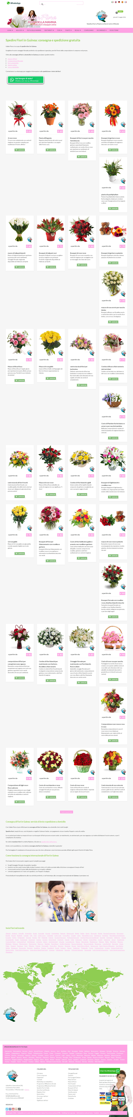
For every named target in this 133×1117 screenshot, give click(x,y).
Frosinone (120, 1053)
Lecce (52, 1055)
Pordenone (77, 1057)
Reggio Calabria (17, 1059)
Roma (47, 1059)
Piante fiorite (72, 1096)
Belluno (87, 1051)
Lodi (63, 1055)
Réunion (60, 946)
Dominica (105, 935)
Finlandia (44, 938)
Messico (120, 942)
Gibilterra (117, 938)
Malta (107, 942)
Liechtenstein (53, 942)
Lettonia (39, 942)
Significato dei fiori (42, 1100)
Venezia (71, 1062)
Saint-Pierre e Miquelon (107, 946)
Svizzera (63, 948)
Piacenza (46, 1057)
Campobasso (15, 1053)
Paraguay (20, 946)
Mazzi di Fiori (72, 1079)
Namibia (47, 944)
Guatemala (23, 940)
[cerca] (61, 4)
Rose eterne (114, 30)
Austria (47, 933)
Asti (58, 1051)
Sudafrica (37, 948)
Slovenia (30, 948)
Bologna (102, 1051)
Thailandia (84, 948)
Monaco (15, 944)
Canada (26, 935)
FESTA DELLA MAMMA (34, 30)
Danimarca (97, 935)
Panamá (13, 946)
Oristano (31, 1057)
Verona (84, 1062)
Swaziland (50, 948)
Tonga (91, 948)
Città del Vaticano (77, 950)
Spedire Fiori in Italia (43, 1088)
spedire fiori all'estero (49, 842)
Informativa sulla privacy (85, 1113)
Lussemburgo (70, 942)
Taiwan (69, 948)
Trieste (24, 1062)
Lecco (47, 1055)
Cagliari (7, 1053)
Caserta (23, 1053)
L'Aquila (46, 1051)
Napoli (13, 1057)
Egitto (14, 938)
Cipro (79, 935)
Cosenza (65, 1053)
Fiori (59, 30)
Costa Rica (66, 935)
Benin (87, 933)
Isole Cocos (42, 935)
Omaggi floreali (72, 1073)
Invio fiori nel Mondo (43, 1090)
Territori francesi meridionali (89, 938)
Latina (68, 1055)
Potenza (118, 1057)
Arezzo (53, 1051)
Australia (41, 933)
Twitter (7, 1109)
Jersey (113, 940)
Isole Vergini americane (117, 950)
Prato (84, 1057)
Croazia (73, 935)
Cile (31, 935)
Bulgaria (19, 935)
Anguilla (21, 933)
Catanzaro (79, 1053)
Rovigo (58, 1059)
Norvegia (115, 944)
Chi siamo (40, 1073)
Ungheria (60, 940)
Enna (85, 1053)
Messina (87, 1055)
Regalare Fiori (41, 1092)
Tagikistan (76, 948)
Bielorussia (70, 933)
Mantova (100, 1055)
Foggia (97, 1053)
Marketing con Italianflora (44, 1082)
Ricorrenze (101, 30)
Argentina (28, 933)
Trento (122, 1059)
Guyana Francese (60, 938)
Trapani (13, 1062)
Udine (37, 1062)
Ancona (24, 1051)
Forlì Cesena (111, 1053)
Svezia (57, 948)
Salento (27, 1090)
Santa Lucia (94, 946)
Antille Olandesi (65, 944)
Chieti (30, 1053)
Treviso (30, 1062)
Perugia (65, 1057)
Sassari (97, 1059)
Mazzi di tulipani (73, 1090)
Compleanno (89, 30)
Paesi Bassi (54, 944)
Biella (81, 1051)
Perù (26, 946)
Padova (52, 1057)
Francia (51, 938)
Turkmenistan (98, 948)
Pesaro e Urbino (98, 1057)
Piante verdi (71, 1094)
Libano (45, 942)
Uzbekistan (59, 950)
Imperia (27, 1055)
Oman (121, 944)
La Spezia (83, 1059)
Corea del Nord (10, 942)
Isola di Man (93, 940)
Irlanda (85, 940)
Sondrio (76, 1059)
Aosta (31, 1051)
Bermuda (94, 933)
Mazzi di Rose (72, 1082)
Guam (17, 940)
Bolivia (100, 933)
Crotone (40, 1055)
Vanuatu (67, 950)
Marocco (40, 944)
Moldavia (8, 944)
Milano (93, 1055)
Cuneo (46, 1053)
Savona (103, 1059)
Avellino (63, 1051)
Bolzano (122, 1051)
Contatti (39, 1079)
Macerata (80, 1055)
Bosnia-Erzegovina (109, 933)
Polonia (38, 946)
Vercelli (64, 1062)
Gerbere (70, 1075)
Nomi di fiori (40, 1094)
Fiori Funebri (72, 1084)
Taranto (109, 1059)
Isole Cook (57, 935)
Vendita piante (72, 1092)
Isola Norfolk (107, 944)
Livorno (57, 1055)
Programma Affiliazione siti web (46, 1084)
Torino (7, 1062)
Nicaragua (98, 944)
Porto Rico (53, 946)
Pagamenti (40, 1077)
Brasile (8, 935)
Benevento (94, 1051)
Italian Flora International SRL (51, 1113)
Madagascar (94, 942)
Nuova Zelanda (88, 944)
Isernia (34, 1055)
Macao (78, 942)
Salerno (64, 1059)
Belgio (77, 933)
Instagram (16, 1109)
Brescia (115, 1051)
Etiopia (34, 938)
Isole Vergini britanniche (100, 950)
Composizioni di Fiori (74, 1086)
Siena (70, 1059)
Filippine (31, 946)
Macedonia (84, 942)
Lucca (73, 1055)
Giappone (107, 940)
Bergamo (75, 1051)
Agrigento (8, 1051)
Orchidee (71, 1098)
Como (51, 1053)
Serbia (8, 948)
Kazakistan (120, 940)
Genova (7, 1055)
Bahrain (62, 933)
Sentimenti (49, 30)
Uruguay (52, 950)
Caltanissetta (37, 1053)
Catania (71, 1053)
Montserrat (32, 944)
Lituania (61, 942)
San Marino (119, 946)
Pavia (112, 1057)
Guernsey (32, 940)
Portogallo (45, 946)
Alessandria (17, 1051)
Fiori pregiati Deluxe (74, 1077)
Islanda (67, 940)
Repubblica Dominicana (117, 935)
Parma (89, 1057)
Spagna (43, 948)
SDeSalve (113, 1113)
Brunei (13, 935)
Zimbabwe (9, 952)
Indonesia (78, 940)
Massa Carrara (116, 1055)
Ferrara (90, 1053)
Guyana (44, 940)
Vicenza (78, 1062)
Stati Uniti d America (22, 950)
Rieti (42, 1059)
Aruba (35, 933)
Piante (68, 30)
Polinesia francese (73, 938)
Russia (74, 946)
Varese (42, 1062)
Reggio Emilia (28, 1059)
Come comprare (42, 1075)
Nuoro (25, 1057)
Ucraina (107, 948)
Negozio (20, 30)
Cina (35, 935)
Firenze (102, 1053)
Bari (69, 1051)
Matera (7, 1057)
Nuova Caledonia (76, 944)
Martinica (113, 942)
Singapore (14, 948)
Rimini (52, 1059)
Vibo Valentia (99, 1062)
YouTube (13, 1109)
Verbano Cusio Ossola (53, 1062)
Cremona (58, 1053)
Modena (107, 1055)
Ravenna (7, 1059)
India (72, 940)
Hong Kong (52, 940)
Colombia (50, 935)
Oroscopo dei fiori (42, 1096)
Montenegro (23, 944)
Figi (39, 938)
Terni (19, 1062)
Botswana (120, 933)
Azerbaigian (55, 933)
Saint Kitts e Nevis (83, 946)
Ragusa (36, 1059)
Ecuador (8, 938)
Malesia (101, 942)
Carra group (71, 1113)
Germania (109, 938)
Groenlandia (10, 940)
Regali (78, 30)
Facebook (10, 1109)
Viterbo (90, 1062)
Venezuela (87, 950)
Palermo (38, 1057)
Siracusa (90, 1059)
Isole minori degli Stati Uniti (39, 950)
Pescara (58, 1057)
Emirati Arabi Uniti (117, 948)
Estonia (28, 938)
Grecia (123, 938)
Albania (8, 933)
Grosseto (21, 1055)
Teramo (116, 1059)
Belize (82, 933)
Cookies (96, 1113)
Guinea (38, 940)
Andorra (14, 933)
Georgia (102, 938)
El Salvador (21, 938)
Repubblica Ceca (87, 935)
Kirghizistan (31, 942)
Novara (19, 1057)
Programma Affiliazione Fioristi (46, 1086)
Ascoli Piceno (38, 1051)
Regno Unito (10, 950)
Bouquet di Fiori (73, 1088)
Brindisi (109, 1051)
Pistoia (107, 1057)
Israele (100, 940)
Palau (7, 946)
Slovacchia (22, 948)
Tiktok (19, 1109)
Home (10, 30)
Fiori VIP (39, 1098)
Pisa (70, 1057)
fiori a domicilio (13, 63)
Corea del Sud (21, 942)
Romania (67, 946)
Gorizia (13, 1055)
